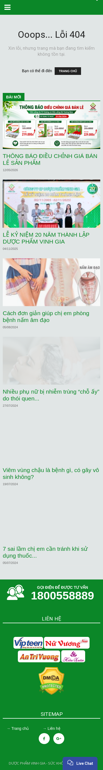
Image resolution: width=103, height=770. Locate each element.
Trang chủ (20, 728)
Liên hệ (54, 728)
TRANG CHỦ (68, 71)
